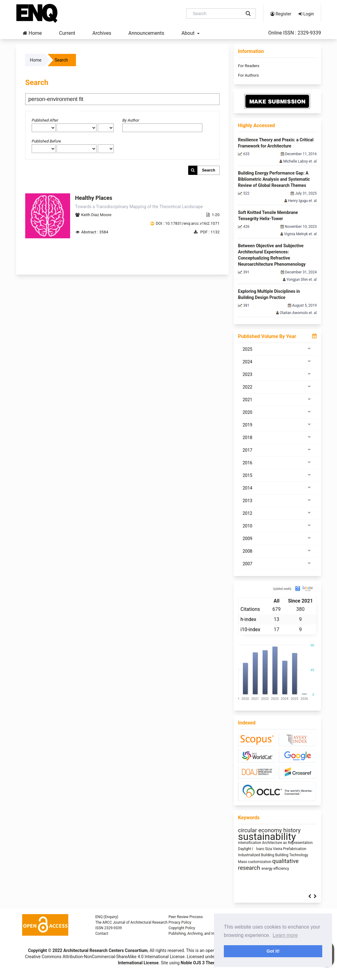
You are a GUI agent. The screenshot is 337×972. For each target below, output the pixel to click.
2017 (277, 450)
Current (67, 33)
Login (306, 13)
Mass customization (255, 862)
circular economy (260, 830)
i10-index (250, 629)
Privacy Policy (179, 922)
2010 (277, 525)
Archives (101, 33)
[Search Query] (216, 13)
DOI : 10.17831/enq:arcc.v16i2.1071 (188, 223)
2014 (277, 487)
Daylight (245, 849)
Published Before (46, 141)
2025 (277, 349)
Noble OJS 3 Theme (199, 962)
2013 (277, 500)
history (291, 830)
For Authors (248, 75)
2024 (277, 361)
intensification (250, 843)
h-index (248, 619)
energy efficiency (275, 868)
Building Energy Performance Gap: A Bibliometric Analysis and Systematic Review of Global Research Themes (274, 179)
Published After (45, 120)
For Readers (248, 65)
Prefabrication (294, 849)
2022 (277, 386)
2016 (277, 462)
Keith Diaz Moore (96, 214)
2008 (277, 551)
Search (208, 170)
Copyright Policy (181, 928)
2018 (277, 437)
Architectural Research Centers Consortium (105, 950)
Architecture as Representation (287, 843)
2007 (277, 563)
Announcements (147, 33)
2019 (277, 424)
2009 (277, 538)
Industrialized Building (256, 855)
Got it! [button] (273, 951)
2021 (277, 399)
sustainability (267, 836)
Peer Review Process (185, 917)
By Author (130, 120)
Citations (250, 609)
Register (280, 13)
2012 (277, 513)
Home (32, 33)
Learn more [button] (285, 935)
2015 (277, 475)
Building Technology (291, 855)
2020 (277, 412)
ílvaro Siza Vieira (267, 849)
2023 (277, 374)
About (188, 33)
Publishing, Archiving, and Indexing (196, 933)
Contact (101, 933)
